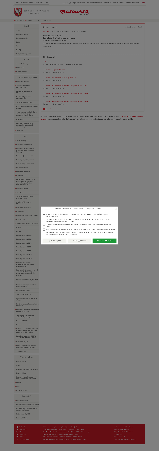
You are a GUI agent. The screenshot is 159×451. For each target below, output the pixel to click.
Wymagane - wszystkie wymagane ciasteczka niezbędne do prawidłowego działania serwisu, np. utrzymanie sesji (75, 215)
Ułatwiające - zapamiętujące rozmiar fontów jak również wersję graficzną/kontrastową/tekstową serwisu (77, 225)
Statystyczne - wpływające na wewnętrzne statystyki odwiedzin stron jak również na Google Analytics (79, 229)
